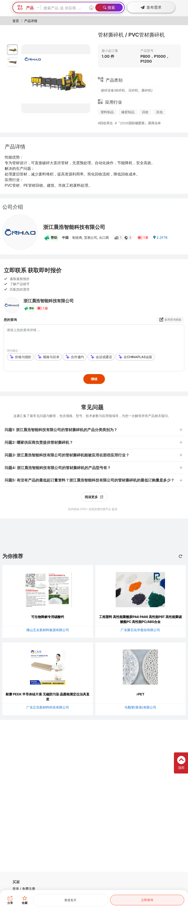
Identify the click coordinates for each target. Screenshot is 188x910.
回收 (145, 112)
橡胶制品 (127, 112)
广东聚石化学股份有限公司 (140, 630)
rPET (140, 694)
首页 (15, 21)
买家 (16, 882)
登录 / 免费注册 (23, 889)
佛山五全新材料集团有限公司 (47, 630)
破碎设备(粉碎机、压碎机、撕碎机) (127, 90)
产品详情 (30, 21)
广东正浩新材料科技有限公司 (47, 707)
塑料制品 (107, 112)
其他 (159, 112)
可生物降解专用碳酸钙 (47, 617)
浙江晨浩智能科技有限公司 (74, 227)
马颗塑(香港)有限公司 (140, 707)
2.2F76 (160, 237)
